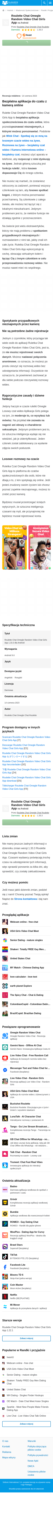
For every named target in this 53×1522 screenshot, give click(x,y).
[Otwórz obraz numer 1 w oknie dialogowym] (40, 547)
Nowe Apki (33, 1460)
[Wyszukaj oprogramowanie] (44, 3)
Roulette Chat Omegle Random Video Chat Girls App (28, 19)
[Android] (10, 10)
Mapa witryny (9, 1457)
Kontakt (6, 1446)
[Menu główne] (50, 3)
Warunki (32, 1441)
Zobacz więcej (26, 1338)
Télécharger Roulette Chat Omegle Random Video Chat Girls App (24, 787)
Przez (30, 27)
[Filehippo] (10, 3)
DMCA (31, 1466)
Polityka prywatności (38, 1455)
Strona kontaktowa (25, 899)
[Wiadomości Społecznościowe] (27, 10)
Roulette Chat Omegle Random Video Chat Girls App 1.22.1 (26, 1329)
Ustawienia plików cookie (37, 1473)
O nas (5, 1441)
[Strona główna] (3, 10)
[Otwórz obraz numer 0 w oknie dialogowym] (14, 547)
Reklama (6, 1452)
